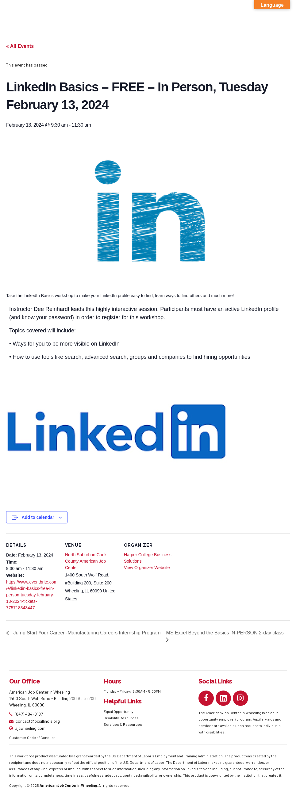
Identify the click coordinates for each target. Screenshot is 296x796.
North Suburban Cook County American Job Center (85, 561)
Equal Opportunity (119, 711)
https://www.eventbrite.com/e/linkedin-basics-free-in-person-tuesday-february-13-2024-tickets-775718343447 (31, 595)
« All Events (20, 46)
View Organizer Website (147, 567)
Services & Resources (123, 724)
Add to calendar (38, 517)
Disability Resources (121, 718)
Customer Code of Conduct (32, 737)
